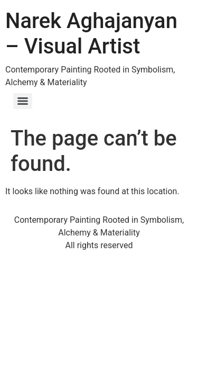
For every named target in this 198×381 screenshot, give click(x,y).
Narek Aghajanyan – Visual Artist (91, 33)
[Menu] (22, 101)
